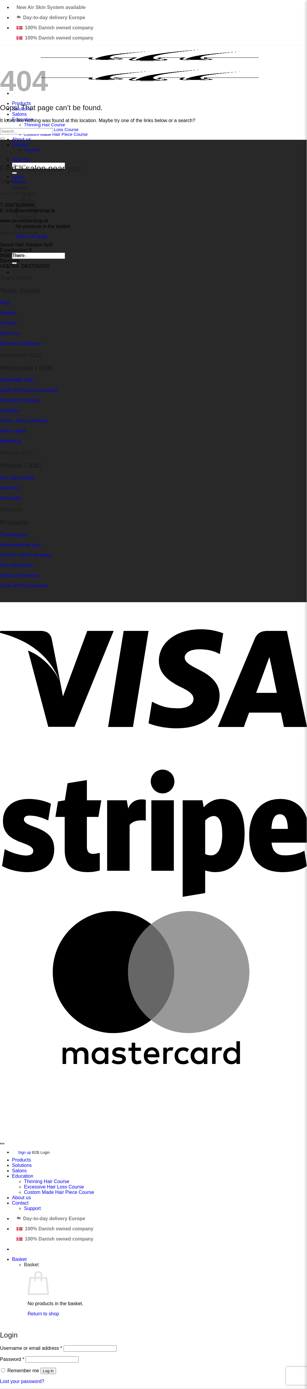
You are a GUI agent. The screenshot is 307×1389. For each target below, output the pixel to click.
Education (22, 1176)
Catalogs (9, 410)
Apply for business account (28, 390)
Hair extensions (16, 565)
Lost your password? (22, 1381)
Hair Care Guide (17, 477)
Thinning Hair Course (44, 124)
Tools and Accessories (23, 585)
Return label (13, 430)
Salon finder (12, 181)
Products (21, 1159)
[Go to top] (2, 1143)
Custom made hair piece (26, 555)
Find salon (11, 498)
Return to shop (31, 236)
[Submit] (2, 138)
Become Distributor (20, 343)
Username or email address (31, 1348)
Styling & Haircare (19, 575)
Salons (19, 114)
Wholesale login (17, 379)
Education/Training (20, 400)
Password (12, 1359)
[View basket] (19, 1259)
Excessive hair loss (20, 544)
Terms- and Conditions (24, 420)
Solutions (10, 488)
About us (21, 139)
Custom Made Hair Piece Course (56, 134)
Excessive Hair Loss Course (54, 1186)
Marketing (10, 441)
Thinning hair (14, 534)
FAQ (5, 302)
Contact (20, 144)
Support (31, 150)
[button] (18, 176)
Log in (48, 1371)
